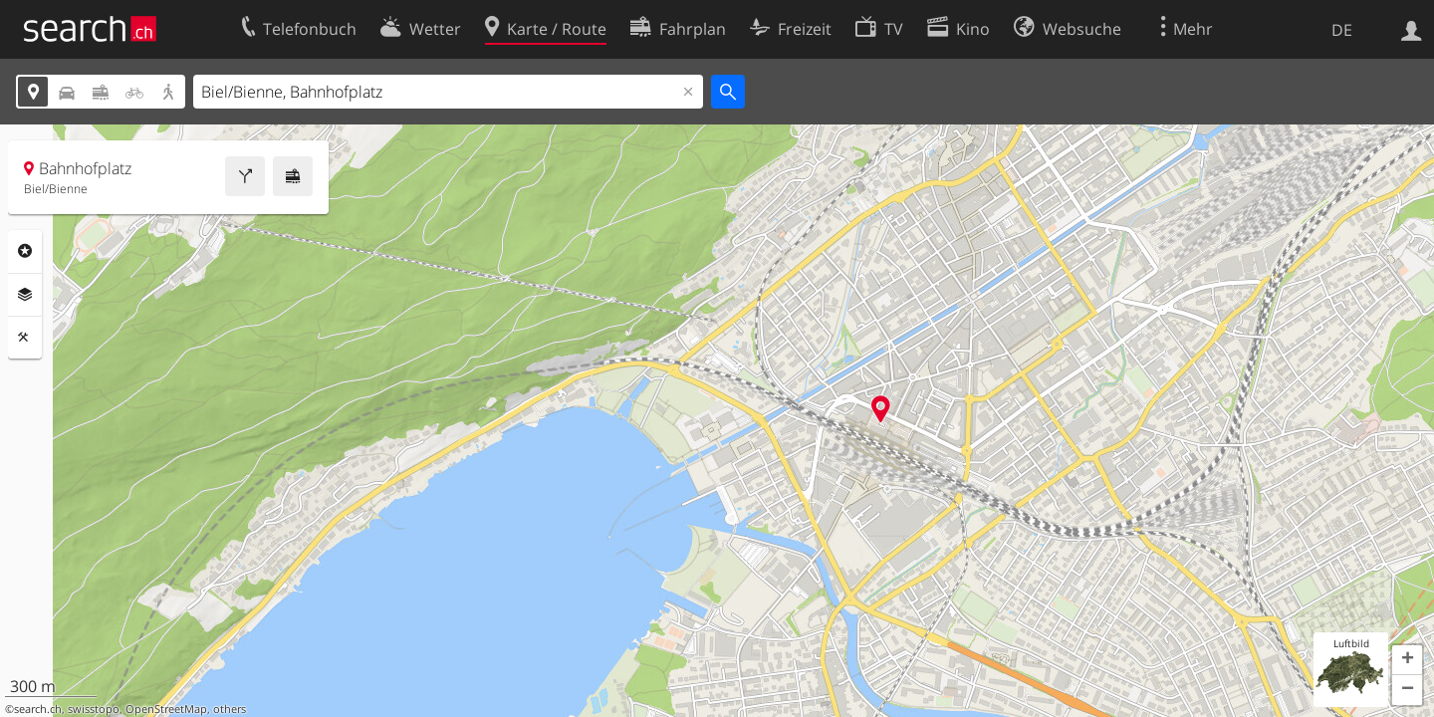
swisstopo (94, 709)
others (229, 709)
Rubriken (25, 251)
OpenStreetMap (166, 709)
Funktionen (25, 337)
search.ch (38, 709)
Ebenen (25, 295)
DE (1341, 30)
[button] (1407, 660)
